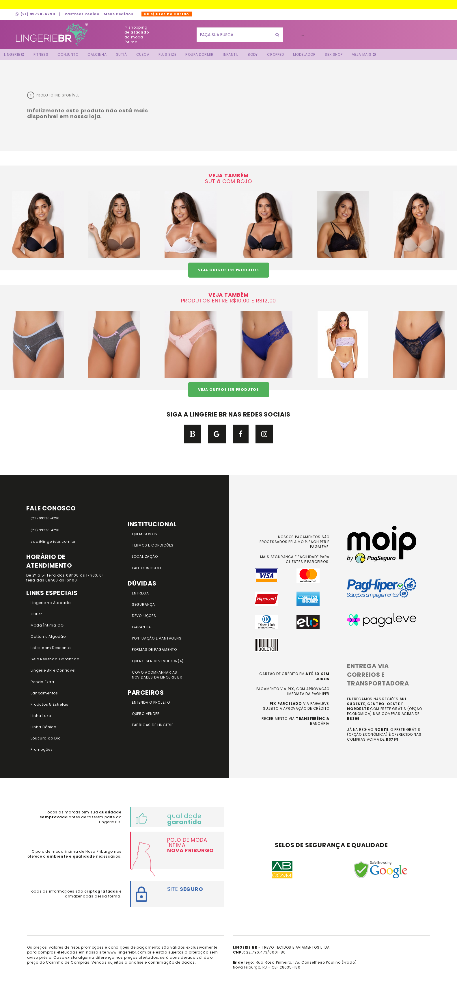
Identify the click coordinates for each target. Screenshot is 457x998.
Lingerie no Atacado (50, 602)
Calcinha (97, 54)
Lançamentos (44, 693)
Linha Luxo (41, 715)
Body (253, 54)
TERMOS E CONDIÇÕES (153, 545)
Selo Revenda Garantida (55, 659)
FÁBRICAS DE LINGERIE (153, 724)
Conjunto (67, 54)
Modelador (304, 54)
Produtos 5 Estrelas (49, 704)
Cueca (143, 54)
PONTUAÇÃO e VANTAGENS (157, 638)
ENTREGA (140, 593)
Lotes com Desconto (50, 647)
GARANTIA (141, 627)
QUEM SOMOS (144, 533)
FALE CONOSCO (146, 568)
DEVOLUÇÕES (144, 615)
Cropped (275, 54)
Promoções (42, 749)
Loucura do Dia (46, 738)
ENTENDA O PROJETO (151, 702)
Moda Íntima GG (47, 625)
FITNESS (41, 54)
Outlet (36, 614)
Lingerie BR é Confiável (53, 670)
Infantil (230, 54)
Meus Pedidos (118, 14)
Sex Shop (333, 54)
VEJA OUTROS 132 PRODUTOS (228, 269)
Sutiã (121, 54)
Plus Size (167, 54)
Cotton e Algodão (48, 636)
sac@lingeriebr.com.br (53, 541)
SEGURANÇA (143, 604)
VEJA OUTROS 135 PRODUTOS (228, 389)
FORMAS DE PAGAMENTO (154, 649)
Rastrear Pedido (82, 14)
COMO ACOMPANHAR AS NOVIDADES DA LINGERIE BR (157, 675)
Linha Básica (44, 726)
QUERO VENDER (146, 713)
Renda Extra (42, 681)
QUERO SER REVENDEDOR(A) (158, 661)
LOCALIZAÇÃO (145, 556)
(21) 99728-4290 (35, 14)
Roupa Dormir (199, 54)
